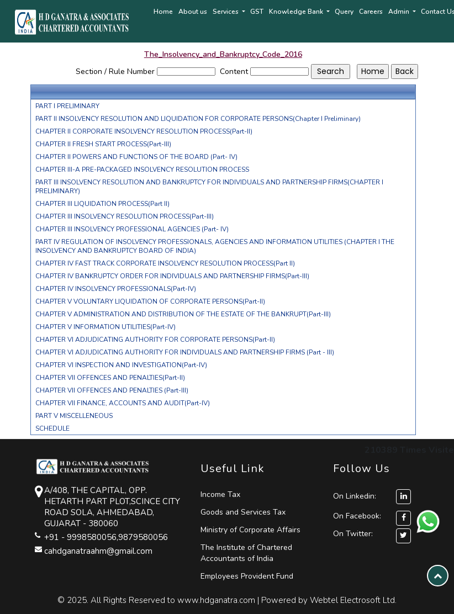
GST (256, 11)
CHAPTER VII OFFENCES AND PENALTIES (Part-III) (111, 390)
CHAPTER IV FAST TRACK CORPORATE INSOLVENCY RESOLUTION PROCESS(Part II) (165, 263)
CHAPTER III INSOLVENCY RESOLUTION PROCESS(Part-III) (124, 216)
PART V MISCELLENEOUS (74, 415)
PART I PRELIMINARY (67, 106)
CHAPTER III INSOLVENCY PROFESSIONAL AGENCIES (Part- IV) (132, 229)
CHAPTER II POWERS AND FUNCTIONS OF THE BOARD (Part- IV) (136, 156)
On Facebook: (357, 516)
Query (344, 11)
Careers (371, 11)
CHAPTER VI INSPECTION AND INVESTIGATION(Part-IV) (121, 365)
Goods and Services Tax (243, 512)
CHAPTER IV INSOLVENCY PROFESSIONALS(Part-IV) (115, 288)
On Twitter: (353, 533)
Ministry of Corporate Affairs (250, 530)
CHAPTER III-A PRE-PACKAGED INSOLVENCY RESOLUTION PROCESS (142, 169)
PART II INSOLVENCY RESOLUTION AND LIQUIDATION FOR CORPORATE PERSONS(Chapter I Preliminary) (198, 118)
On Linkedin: (372, 496)
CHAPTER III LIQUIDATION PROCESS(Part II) (102, 203)
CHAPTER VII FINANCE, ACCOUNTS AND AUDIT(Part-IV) (122, 403)
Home (163, 11)
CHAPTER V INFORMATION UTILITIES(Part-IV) (105, 326)
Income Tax (220, 494)
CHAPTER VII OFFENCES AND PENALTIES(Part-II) (110, 377)
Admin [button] (399, 11)
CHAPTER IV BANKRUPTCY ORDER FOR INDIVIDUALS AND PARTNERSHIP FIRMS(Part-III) (172, 276)
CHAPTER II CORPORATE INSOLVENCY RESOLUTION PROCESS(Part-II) (143, 131)
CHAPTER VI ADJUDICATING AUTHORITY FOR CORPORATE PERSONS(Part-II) (155, 339)
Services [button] (226, 11)
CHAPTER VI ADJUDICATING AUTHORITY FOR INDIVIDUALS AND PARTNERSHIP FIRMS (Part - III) (184, 352)
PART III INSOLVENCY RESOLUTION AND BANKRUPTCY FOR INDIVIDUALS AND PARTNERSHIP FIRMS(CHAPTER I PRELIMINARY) (209, 186)
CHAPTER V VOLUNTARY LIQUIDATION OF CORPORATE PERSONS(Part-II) (150, 301)
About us (192, 11)
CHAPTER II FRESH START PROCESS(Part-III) (103, 144)
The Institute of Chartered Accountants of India (246, 553)
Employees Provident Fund (246, 576)
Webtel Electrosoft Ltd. (353, 600)
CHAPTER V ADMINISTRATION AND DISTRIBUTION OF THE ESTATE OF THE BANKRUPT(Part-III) (183, 314)
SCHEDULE (52, 428)
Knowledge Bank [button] (297, 11)
